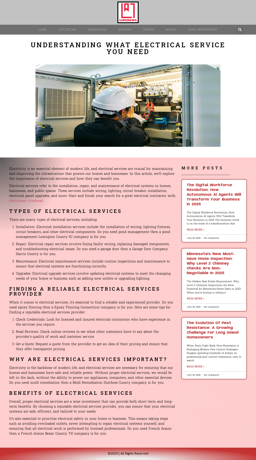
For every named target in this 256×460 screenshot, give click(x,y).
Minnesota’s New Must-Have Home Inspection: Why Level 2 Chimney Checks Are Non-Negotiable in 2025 (211, 263)
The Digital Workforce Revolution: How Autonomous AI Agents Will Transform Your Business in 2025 (214, 194)
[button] (240, 29)
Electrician (67, 30)
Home (43, 30)
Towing (148, 30)
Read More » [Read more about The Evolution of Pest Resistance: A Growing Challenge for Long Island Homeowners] (195, 367)
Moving (170, 30)
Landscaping (97, 30)
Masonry (124, 30)
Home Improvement (202, 30)
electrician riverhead (26, 201)
